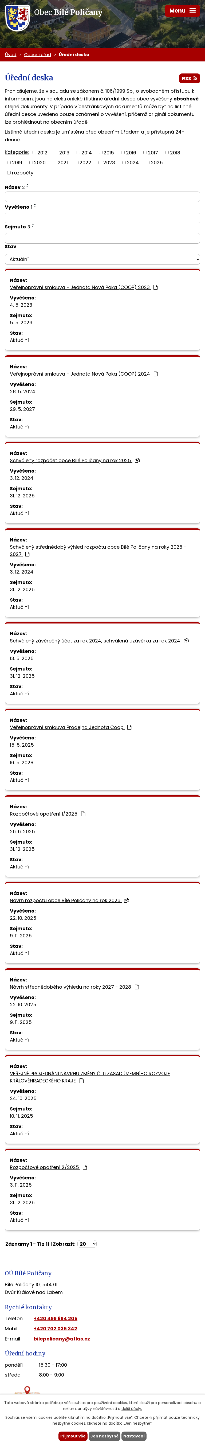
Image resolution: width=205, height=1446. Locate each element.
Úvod (10, 55)
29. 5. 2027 (22, 409)
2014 (86, 152)
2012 (42, 152)
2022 (85, 162)
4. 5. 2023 (21, 305)
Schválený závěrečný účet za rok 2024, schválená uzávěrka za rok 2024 (99, 640)
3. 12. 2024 (21, 478)
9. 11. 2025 (21, 935)
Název (15, 187)
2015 (109, 152)
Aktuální (19, 340)
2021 (63, 162)
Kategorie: (17, 152)
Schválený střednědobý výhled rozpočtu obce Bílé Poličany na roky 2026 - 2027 (98, 551)
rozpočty (22, 172)
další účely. (131, 1409)
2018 (175, 152)
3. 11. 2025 (21, 1185)
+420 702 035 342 (55, 1328)
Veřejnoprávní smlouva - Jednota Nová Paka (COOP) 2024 (84, 374)
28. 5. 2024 (22, 391)
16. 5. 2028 (21, 762)
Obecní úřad (37, 55)
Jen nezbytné (104, 1436)
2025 (157, 162)
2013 (64, 152)
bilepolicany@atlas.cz (62, 1338)
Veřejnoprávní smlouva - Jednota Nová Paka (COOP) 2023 (83, 287)
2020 (40, 162)
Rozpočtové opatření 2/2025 (48, 1167)
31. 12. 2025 (22, 495)
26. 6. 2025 (22, 831)
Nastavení (134, 1436)
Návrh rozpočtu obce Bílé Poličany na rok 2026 (69, 900)
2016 (131, 152)
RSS (189, 78)
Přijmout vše (73, 1436)
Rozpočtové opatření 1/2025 (47, 813)
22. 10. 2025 (23, 918)
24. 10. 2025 (23, 1098)
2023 (109, 162)
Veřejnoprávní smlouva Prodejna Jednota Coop (70, 727)
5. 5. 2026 (21, 322)
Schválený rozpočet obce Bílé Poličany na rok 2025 (75, 460)
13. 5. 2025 (22, 658)
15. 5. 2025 (22, 745)
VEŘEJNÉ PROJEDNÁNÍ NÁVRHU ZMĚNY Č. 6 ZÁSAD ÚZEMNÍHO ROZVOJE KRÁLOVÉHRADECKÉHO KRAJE (90, 1077)
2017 (153, 152)
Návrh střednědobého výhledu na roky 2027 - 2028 (74, 987)
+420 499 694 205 (55, 1318)
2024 (133, 162)
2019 (17, 162)
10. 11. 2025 (21, 1116)
